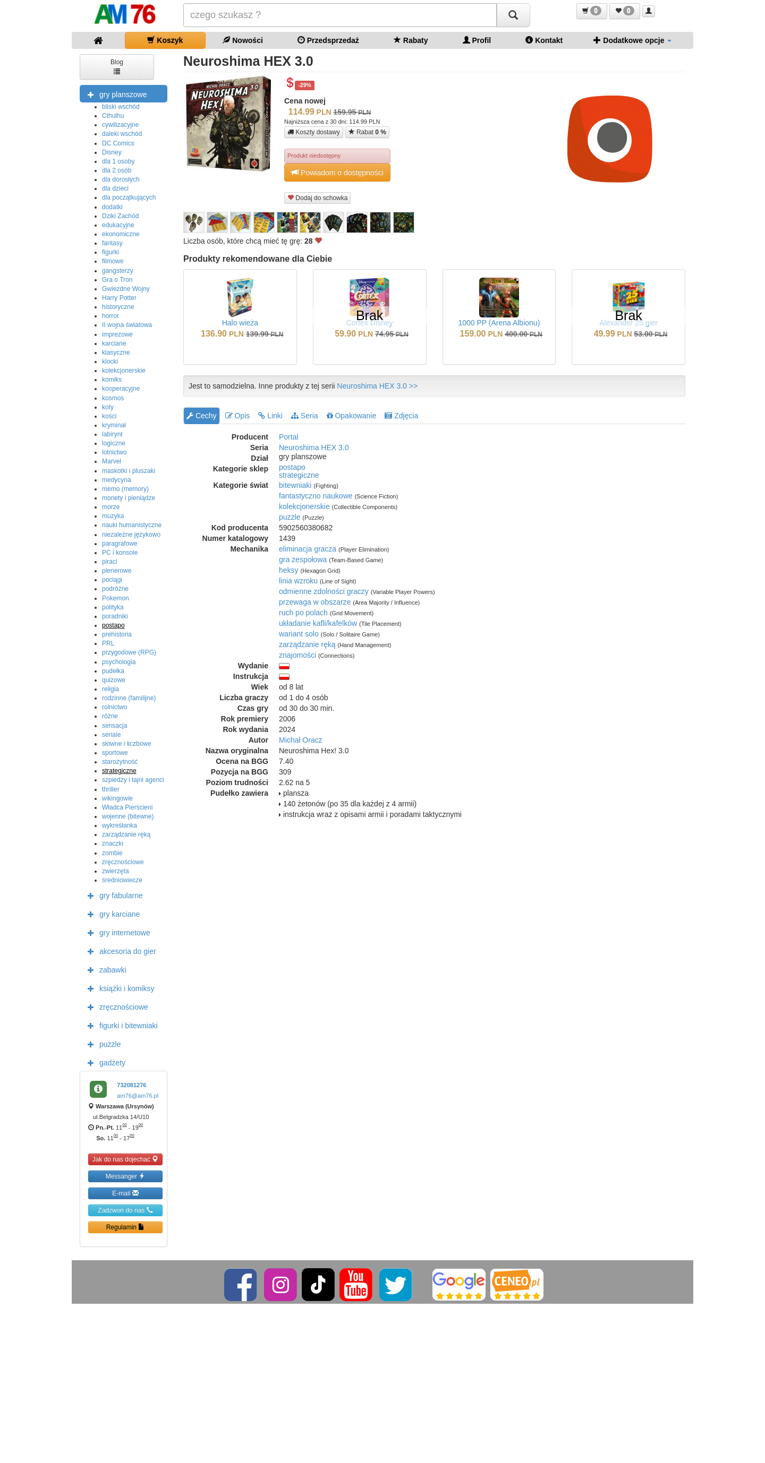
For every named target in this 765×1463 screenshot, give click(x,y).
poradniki (115, 616)
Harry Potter (119, 298)
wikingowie (117, 798)
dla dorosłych (121, 179)
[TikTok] (318, 1284)
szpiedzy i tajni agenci (133, 780)
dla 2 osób (116, 170)
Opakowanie (352, 415)
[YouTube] (357, 1284)
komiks (112, 379)
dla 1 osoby (118, 161)
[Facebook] (241, 1284)
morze (111, 507)
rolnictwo (114, 707)
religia (110, 689)
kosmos (113, 398)
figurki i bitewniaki (120, 1025)
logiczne (113, 443)
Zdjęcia (401, 415)
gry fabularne (112, 895)
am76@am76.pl (137, 1095)
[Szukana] (340, 15)
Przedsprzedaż (328, 40)
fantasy (112, 243)
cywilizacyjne (120, 124)
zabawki (104, 969)
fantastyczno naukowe (316, 496)
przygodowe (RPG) (129, 652)
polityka (113, 607)
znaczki (112, 843)
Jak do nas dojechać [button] (125, 1159)
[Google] (459, 1284)
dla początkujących (129, 197)
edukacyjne (118, 225)
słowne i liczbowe (126, 743)
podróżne (115, 588)
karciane (114, 343)
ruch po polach (303, 612)
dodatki (112, 207)
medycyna (116, 480)
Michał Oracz (300, 740)
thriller (111, 789)
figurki (110, 252)
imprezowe (117, 334)
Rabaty (411, 40)
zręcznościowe (123, 862)
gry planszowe (114, 94)
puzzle (101, 1043)
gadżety (103, 1062)
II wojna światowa (127, 325)
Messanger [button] (126, 1176)
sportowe (115, 752)
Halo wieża (240, 323)
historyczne (118, 307)
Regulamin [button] (125, 1227)
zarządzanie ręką (126, 834)
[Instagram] (281, 1284)
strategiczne (119, 770)
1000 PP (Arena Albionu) (499, 323)
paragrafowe (120, 543)
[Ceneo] (516, 1284)
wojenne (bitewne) (128, 816)
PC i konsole (120, 552)
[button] (591, 11)
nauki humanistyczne (132, 525)
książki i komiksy (118, 988)
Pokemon (115, 598)
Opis (237, 415)
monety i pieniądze (128, 498)
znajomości (297, 655)
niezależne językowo (131, 534)
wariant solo (299, 634)
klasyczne (116, 352)
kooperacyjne (121, 388)
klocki (110, 361)
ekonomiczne (121, 234)
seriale (111, 734)
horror (110, 316)
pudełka (113, 671)
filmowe (113, 261)
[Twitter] (396, 1284)
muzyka (113, 516)
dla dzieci (115, 188)
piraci (109, 561)
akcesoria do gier (119, 951)
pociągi (112, 579)
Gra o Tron (117, 279)
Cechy (201, 415)
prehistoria (117, 634)
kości (109, 416)
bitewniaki (295, 485)
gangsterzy (117, 270)
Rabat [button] (367, 132)
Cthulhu (113, 115)
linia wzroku (298, 580)
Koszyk (165, 40)
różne (110, 716)
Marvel (111, 461)
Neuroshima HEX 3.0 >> (377, 386)
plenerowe (116, 570)
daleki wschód (122, 133)
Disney (112, 152)
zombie (112, 853)
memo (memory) (125, 489)
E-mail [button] (125, 1193)
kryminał (114, 425)
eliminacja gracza (307, 549)
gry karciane (111, 913)
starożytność (120, 761)
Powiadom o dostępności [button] (337, 172)
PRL (108, 643)
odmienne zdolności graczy (324, 591)
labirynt (112, 434)
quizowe (113, 680)
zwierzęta (115, 871)
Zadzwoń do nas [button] (125, 1210)
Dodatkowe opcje (632, 40)
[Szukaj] (513, 15)
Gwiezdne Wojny (126, 288)
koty (108, 407)
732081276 (131, 1085)
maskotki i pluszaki (128, 471)
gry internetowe (116, 932)
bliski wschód (121, 106)
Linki (270, 415)
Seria (304, 415)
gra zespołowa (303, 559)
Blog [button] (116, 66)
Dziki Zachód (120, 216)
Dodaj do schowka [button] (317, 198)
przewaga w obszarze (315, 602)
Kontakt (544, 40)
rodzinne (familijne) (129, 698)
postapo (113, 625)
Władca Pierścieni (127, 807)
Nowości (242, 40)
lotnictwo (114, 452)
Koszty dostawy (313, 132)
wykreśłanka (119, 825)
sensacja (114, 725)
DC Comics (118, 143)
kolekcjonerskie (124, 370)
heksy (289, 570)
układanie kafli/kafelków (318, 623)
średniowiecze (122, 880)
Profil (477, 40)
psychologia (118, 662)
